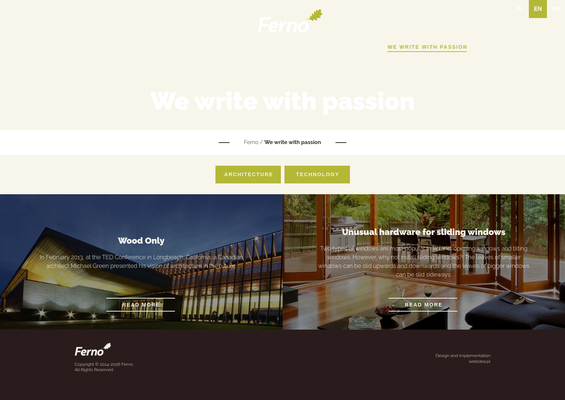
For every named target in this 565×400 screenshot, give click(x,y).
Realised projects (332, 47)
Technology (317, 174)
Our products (252, 47)
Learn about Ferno (171, 47)
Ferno (251, 142)
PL (519, 9)
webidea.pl (480, 361)
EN (538, 9)
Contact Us (292, 58)
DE (556, 9)
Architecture (248, 174)
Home (107, 47)
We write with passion (427, 47)
